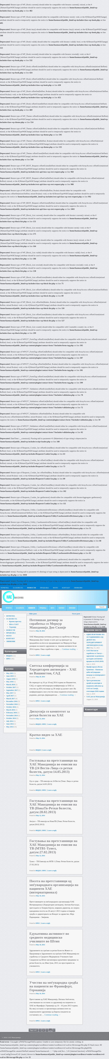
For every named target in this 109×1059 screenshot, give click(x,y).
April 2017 (10, 696)
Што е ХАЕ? (14, 624)
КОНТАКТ (66, 588)
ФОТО (55, 588)
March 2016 (10, 710)
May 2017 (9, 693)
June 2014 (10, 724)
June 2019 (10, 676)
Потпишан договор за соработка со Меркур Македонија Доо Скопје (47, 623)
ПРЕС (38, 655)
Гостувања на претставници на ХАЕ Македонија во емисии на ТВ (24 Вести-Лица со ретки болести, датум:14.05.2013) (53, 766)
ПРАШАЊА (44, 588)
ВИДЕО (38, 724)
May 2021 (9, 673)
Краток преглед (15, 621)
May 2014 (9, 727)
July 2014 (9, 721)
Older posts (32, 614)
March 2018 (10, 684)
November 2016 (12, 704)
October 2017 (11, 687)
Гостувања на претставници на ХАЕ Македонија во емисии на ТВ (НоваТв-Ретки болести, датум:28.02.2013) (53, 806)
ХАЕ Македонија (14, 1037)
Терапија (12, 627)
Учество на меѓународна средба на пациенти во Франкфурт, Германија (53, 986)
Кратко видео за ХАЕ (45, 735)
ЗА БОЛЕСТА (18, 588)
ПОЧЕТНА (9, 608)
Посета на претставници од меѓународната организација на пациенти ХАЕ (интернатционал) (53, 886)
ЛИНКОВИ (78, 588)
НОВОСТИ (31, 588)
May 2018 (9, 682)
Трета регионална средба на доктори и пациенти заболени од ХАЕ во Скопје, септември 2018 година (95, 685)
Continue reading (70, 649)
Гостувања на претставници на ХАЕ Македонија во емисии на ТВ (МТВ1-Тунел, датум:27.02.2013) (53, 846)
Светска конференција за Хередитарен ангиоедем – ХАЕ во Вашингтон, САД (53, 669)
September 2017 (12, 690)
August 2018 (10, 679)
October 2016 (11, 707)
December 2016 (11, 701)
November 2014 (12, 715)
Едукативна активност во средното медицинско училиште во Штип (49, 937)
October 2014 (11, 718)
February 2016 (11, 713)
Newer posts (77, 614)
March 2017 (10, 699)
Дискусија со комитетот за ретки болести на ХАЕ (49, 713)
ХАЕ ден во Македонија (95, 697)
